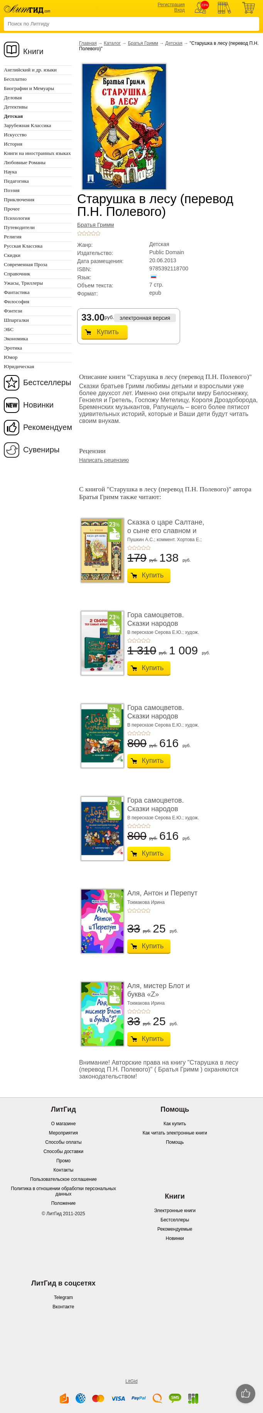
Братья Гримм (143, 43)
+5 (98, 233)
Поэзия (12, 190)
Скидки (12, 255)
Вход (179, 10)
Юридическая (19, 366)
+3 (88, 233)
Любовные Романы (25, 162)
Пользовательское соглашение (63, 1179)
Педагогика (16, 181)
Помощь (175, 1142)
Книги (33, 51)
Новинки (38, 405)
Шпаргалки (16, 320)
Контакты (64, 1170)
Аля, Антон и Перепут (162, 893)
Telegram (63, 1297)
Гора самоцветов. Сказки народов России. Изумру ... (156, 716)
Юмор (10, 357)
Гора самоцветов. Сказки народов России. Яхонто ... (156, 809)
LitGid (131, 1381)
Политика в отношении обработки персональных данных (63, 1191)
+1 (79, 233)
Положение (63, 1203)
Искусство (15, 135)
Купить (108, 332)
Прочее (12, 209)
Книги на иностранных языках (37, 153)
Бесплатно (15, 79)
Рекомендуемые (174, 1229)
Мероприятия (63, 1133)
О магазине (63, 1123)
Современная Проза (25, 264)
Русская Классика (23, 246)
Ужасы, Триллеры (23, 283)
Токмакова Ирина (146, 902)
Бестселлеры (47, 382)
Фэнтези (13, 311)
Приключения (19, 199)
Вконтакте (63, 1306)
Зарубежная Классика (27, 125)
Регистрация (171, 4)
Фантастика (17, 292)
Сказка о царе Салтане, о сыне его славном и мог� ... (165, 530)
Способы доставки (64, 1151)
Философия (16, 301)
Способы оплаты (63, 1142)
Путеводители (19, 227)
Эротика (13, 348)
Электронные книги (175, 1210)
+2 (84, 233)
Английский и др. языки (30, 70)
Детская (173, 43)
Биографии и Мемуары (29, 88)
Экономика (16, 338)
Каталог (112, 43)
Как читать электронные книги (175, 1133)
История (13, 144)
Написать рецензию (104, 460)
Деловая (13, 97)
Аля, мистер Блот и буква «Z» (158, 990)
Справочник (17, 274)
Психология (17, 218)
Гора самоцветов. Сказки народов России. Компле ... (156, 623)
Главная (88, 43)
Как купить (175, 1123)
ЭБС (8, 329)
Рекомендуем (47, 427)
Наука (10, 172)
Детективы (15, 107)
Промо (63, 1160)
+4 (93, 233)
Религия (13, 236)
